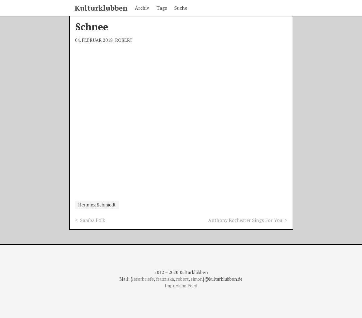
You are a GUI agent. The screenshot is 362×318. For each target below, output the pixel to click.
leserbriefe (143, 279)
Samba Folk (92, 220)
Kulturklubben (101, 8)
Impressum (176, 286)
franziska (165, 279)
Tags (161, 8)
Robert (123, 40)
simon (197, 279)
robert (182, 279)
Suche (180, 8)
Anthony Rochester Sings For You (245, 220)
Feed (192, 286)
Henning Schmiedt (97, 205)
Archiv (142, 8)
